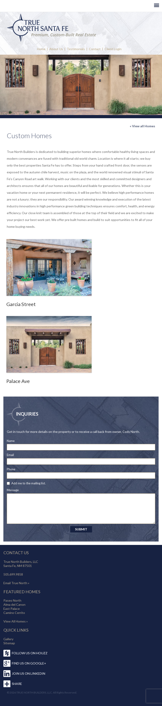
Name (11, 441)
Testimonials (76, 49)
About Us (56, 49)
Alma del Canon (14, 604)
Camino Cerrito (14, 613)
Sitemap (9, 643)
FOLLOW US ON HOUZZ (29, 653)
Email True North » (16, 583)
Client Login (113, 49)
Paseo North (12, 600)
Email (10, 455)
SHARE (17, 684)
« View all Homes (142, 126)
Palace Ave (18, 381)
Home (41, 49)
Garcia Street (21, 304)
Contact (95, 49)
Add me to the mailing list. (28, 483)
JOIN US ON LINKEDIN (28, 673)
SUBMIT (81, 529)
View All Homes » (15, 621)
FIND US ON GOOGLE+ (29, 663)
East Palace (11, 608)
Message (13, 490)
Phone (11, 469)
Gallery (8, 639)
